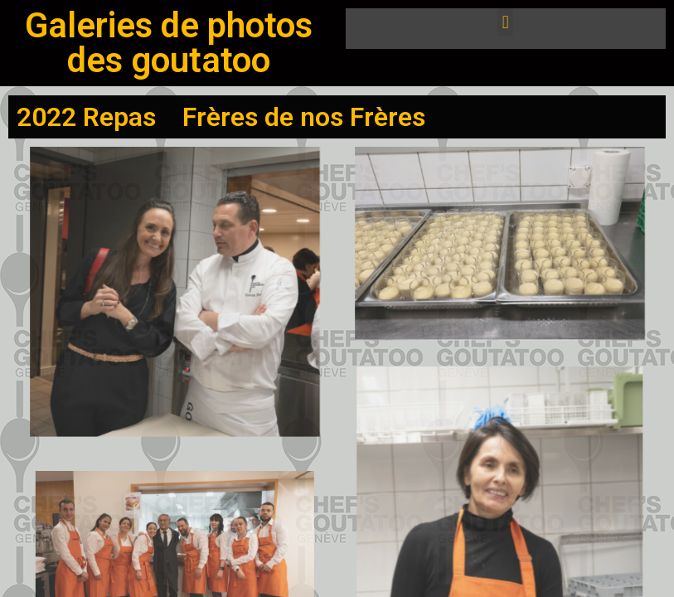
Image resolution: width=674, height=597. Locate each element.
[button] (505, 22)
